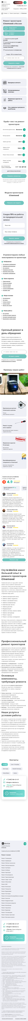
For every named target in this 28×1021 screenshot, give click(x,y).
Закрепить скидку (14, 63)
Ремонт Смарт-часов (6, 879)
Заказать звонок (14, 238)
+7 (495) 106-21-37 (22, 6)
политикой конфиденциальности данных (15, 67)
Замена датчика (7, 141)
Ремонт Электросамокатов (7, 865)
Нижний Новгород (16, 768)
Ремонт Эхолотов (5, 898)
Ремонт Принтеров (6, 872)
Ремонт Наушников (6, 908)
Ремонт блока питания (8, 155)
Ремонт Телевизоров (6, 858)
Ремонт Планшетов (6, 889)
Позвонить (18, 2)
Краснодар (5, 768)
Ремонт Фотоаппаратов (7, 875)
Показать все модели (14, 203)
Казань (15, 773)
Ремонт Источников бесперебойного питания (12, 896)
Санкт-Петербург (15, 764)
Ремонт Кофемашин (6, 860)
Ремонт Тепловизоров (6, 912)
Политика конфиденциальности (7, 1018)
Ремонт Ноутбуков (5, 868)
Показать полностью (14, 176)
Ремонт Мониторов (6, 886)
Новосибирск (6, 773)
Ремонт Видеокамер (6, 891)
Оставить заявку (14, 356)
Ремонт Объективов (6, 882)
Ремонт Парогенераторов (7, 877)
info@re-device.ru (11, 782)
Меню (25, 844)
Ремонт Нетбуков (5, 870)
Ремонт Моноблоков (6, 905)
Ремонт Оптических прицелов (8, 903)
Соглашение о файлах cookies (20, 1018)
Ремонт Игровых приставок (8, 915)
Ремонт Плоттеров (5, 893)
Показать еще (14, 560)
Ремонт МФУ (4, 884)
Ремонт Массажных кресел (8, 917)
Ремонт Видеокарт (5, 910)
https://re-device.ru (8, 1014)
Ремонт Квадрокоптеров (7, 900)
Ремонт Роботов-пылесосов (8, 863)
